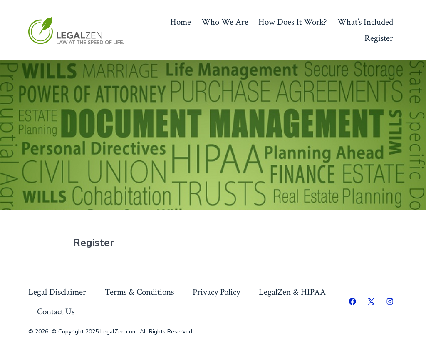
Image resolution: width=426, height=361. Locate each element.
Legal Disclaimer (57, 292)
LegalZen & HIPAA (292, 292)
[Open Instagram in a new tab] (389, 301)
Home (180, 22)
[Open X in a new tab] (371, 301)
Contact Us (55, 311)
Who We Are (224, 22)
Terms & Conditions (139, 292)
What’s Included (365, 22)
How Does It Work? (292, 22)
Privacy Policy (216, 292)
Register (378, 38)
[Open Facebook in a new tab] (352, 301)
